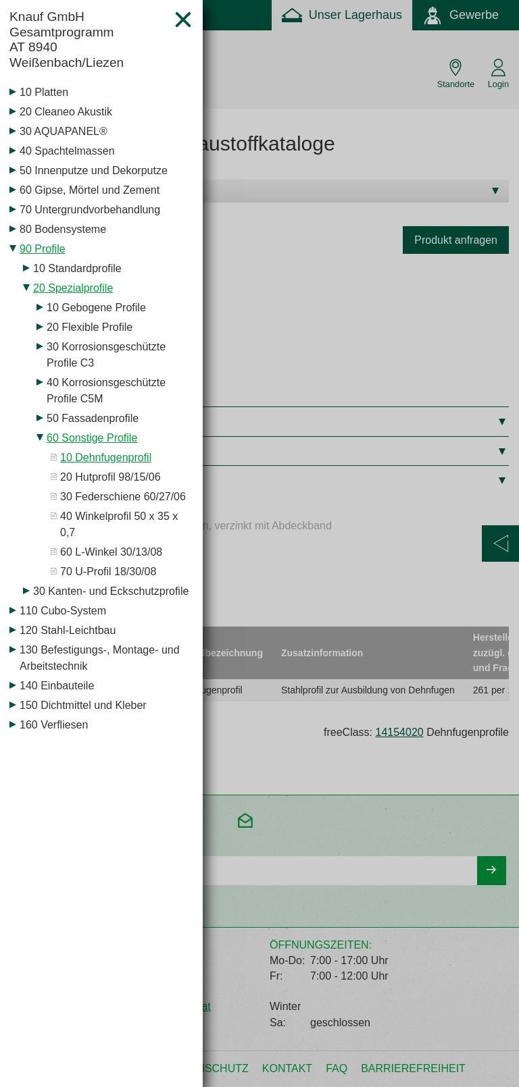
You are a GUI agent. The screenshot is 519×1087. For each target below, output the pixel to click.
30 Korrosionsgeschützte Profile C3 (106, 355)
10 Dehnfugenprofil (105, 457)
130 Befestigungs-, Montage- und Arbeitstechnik (100, 658)
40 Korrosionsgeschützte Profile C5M (106, 390)
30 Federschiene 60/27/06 (123, 496)
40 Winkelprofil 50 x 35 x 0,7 (119, 524)
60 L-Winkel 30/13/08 (111, 552)
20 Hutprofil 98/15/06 (110, 477)
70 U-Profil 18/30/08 (108, 571)
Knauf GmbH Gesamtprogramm (86, 40)
